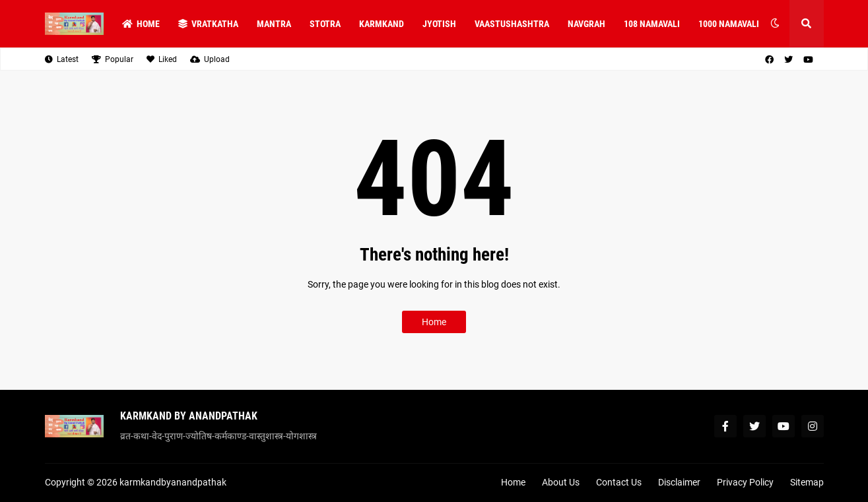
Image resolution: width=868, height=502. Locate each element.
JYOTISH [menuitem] (439, 23)
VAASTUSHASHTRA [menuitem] (512, 23)
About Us (561, 482)
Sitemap (807, 482)
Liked (162, 59)
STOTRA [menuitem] (325, 23)
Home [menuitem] (141, 23)
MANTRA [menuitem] (274, 23)
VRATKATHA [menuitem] (208, 23)
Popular (112, 59)
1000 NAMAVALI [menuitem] (728, 23)
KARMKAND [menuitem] (381, 23)
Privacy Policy (745, 482)
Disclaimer (679, 482)
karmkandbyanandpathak (172, 482)
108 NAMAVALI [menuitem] (652, 23)
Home (434, 322)
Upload (210, 59)
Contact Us (619, 482)
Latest (62, 59)
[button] (774, 23)
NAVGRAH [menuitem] (586, 23)
